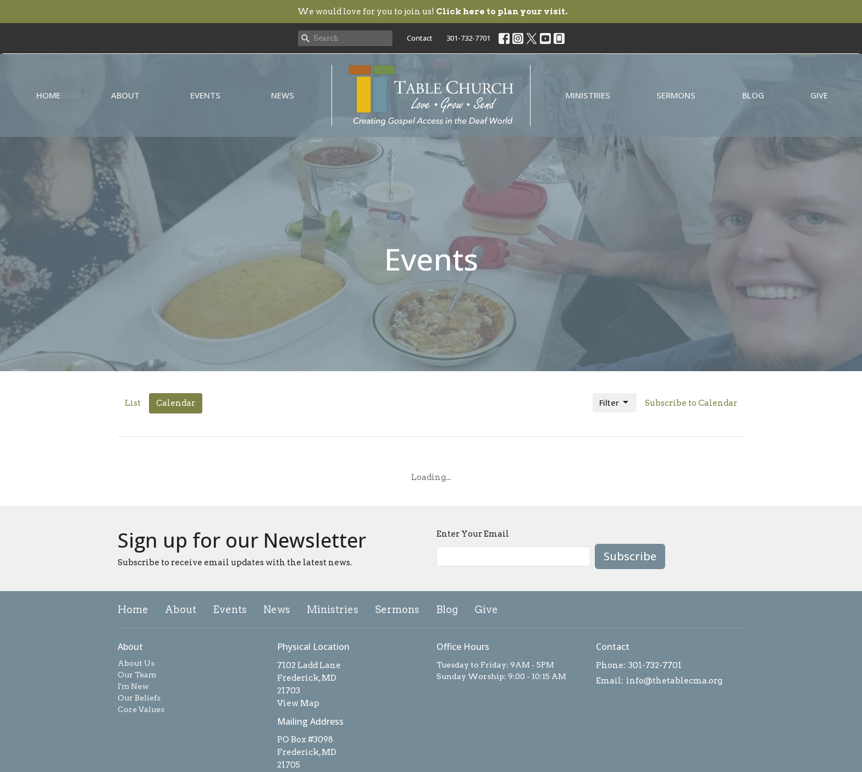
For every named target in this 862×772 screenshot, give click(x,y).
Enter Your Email (472, 534)
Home (48, 95)
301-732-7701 (468, 38)
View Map (298, 703)
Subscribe (630, 556)
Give (819, 95)
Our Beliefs (139, 697)
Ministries (588, 95)
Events (205, 95)
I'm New (133, 686)
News (282, 95)
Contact (420, 38)
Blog (753, 95)
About (125, 95)
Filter (614, 403)
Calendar (175, 403)
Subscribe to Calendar (691, 403)
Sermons (675, 95)
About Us (136, 663)
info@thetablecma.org (674, 681)
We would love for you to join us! (432, 11)
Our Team (137, 674)
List (133, 403)
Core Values (141, 709)
